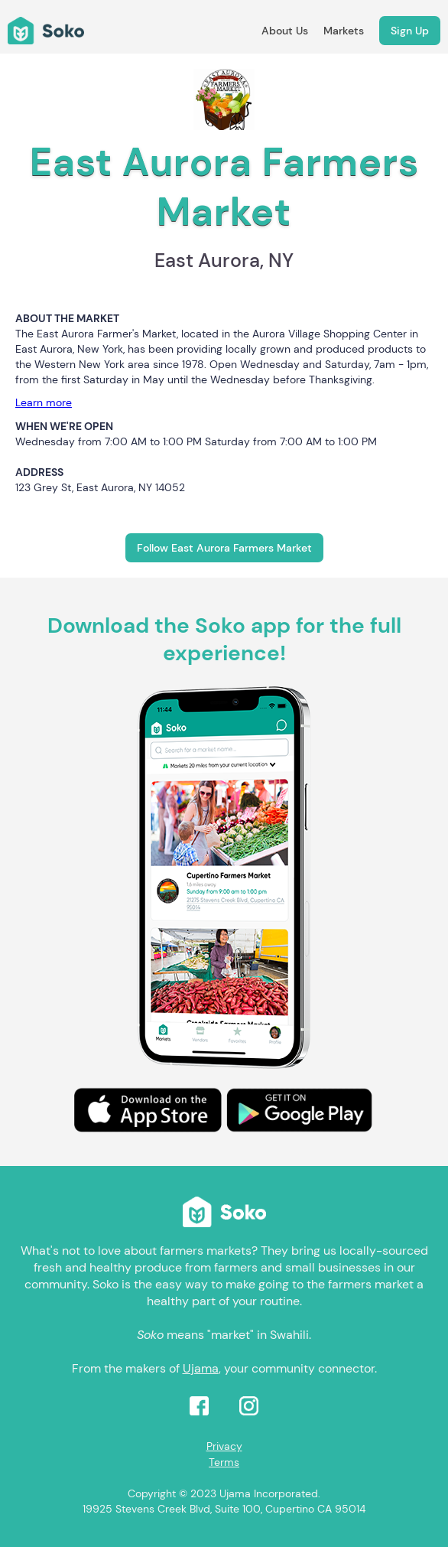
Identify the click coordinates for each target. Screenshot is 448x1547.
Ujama (201, 1368)
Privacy (224, 1446)
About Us (284, 30)
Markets (343, 30)
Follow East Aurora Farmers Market (224, 548)
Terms (224, 1462)
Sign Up (410, 30)
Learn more (43, 402)
